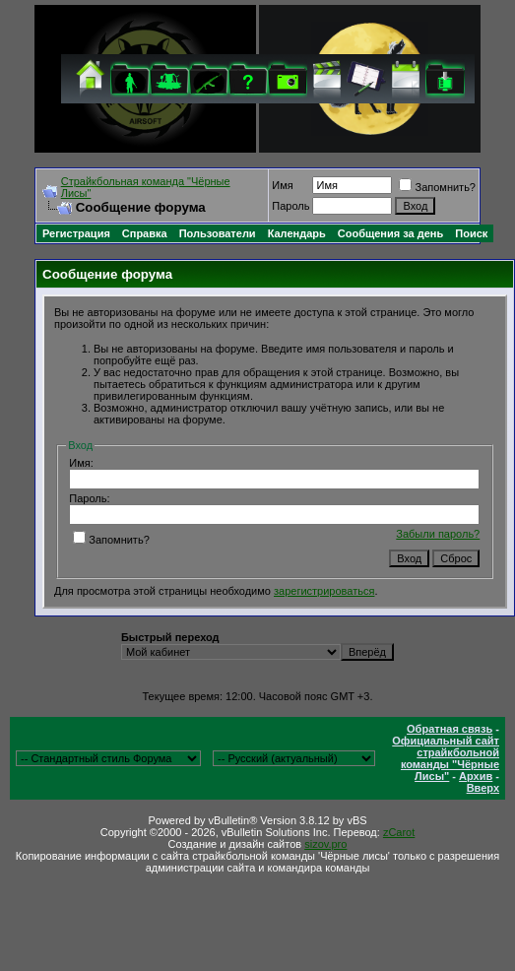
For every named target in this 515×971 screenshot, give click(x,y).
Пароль (290, 206)
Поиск (471, 233)
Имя (282, 185)
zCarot (399, 832)
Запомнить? (437, 187)
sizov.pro (325, 844)
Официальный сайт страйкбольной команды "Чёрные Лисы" (445, 758)
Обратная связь (449, 729)
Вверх (483, 788)
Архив (475, 776)
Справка (144, 233)
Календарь (297, 233)
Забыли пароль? (438, 534)
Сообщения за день (390, 233)
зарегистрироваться (324, 591)
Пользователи (217, 233)
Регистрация (76, 233)
